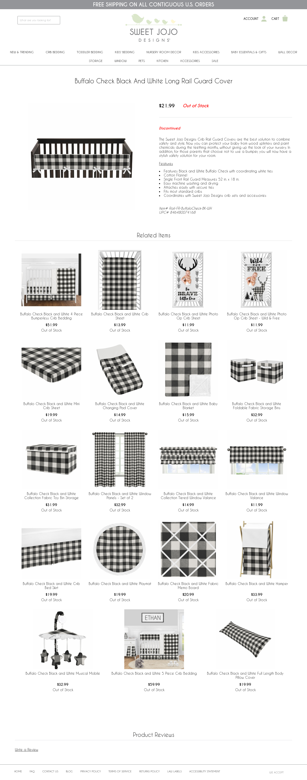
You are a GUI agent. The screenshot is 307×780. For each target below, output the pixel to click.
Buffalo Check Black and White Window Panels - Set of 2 (120, 496)
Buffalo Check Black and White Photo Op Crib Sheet (188, 316)
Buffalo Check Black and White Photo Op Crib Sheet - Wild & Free (257, 316)
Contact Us (50, 771)
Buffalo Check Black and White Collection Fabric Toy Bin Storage (51, 496)
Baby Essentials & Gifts (248, 52)
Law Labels (174, 771)
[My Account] (264, 19)
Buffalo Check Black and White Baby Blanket (188, 406)
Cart (275, 18)
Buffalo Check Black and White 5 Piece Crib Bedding (154, 673)
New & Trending (22, 52)
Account (251, 18)
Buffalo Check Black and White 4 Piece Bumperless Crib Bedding (51, 316)
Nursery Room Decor (163, 52)
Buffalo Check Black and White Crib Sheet (119, 316)
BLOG (69, 771)
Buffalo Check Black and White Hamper (257, 584)
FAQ (32, 771)
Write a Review (26, 750)
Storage (96, 61)
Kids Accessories (206, 52)
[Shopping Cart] (285, 18)
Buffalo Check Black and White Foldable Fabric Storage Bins (256, 406)
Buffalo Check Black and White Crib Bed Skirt (51, 586)
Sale (215, 61)
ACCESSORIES (190, 61)
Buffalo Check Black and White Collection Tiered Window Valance (188, 496)
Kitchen (162, 61)
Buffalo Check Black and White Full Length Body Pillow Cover (245, 675)
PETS (142, 61)
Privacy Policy (90, 771)
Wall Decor (287, 52)
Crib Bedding (55, 52)
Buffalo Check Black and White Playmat (120, 584)
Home (18, 771)
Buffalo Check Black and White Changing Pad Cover (119, 406)
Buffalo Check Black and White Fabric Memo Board (188, 586)
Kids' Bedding (125, 52)
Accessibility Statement (204, 771)
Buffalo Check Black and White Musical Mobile (63, 673)
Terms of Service (120, 771)
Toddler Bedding (90, 52)
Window (120, 61)
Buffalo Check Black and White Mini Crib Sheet (51, 406)
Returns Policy (149, 771)
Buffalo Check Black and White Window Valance (257, 496)
